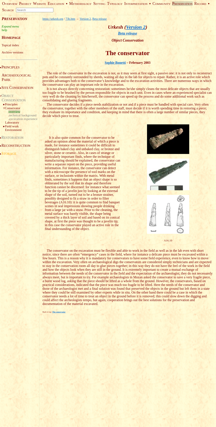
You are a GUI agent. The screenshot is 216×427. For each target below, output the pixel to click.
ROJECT (25, 3)
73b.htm (70, 18)
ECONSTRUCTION (15, 145)
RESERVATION (182, 3)
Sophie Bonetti (115, 62)
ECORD (200, 3)
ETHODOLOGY (80, 3)
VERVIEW (9, 3)
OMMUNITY (161, 3)
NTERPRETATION (135, 3)
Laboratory (12, 122)
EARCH (8, 10)
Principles (11, 104)
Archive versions (12, 52)
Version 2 (85, 18)
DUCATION (56, 3)
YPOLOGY (115, 3)
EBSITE (39, 3)
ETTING (99, 3)
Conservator (12, 108)
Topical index (10, 45)
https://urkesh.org (52, 18)
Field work (12, 126)
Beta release (99, 18)
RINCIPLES (10, 67)
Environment (13, 130)
